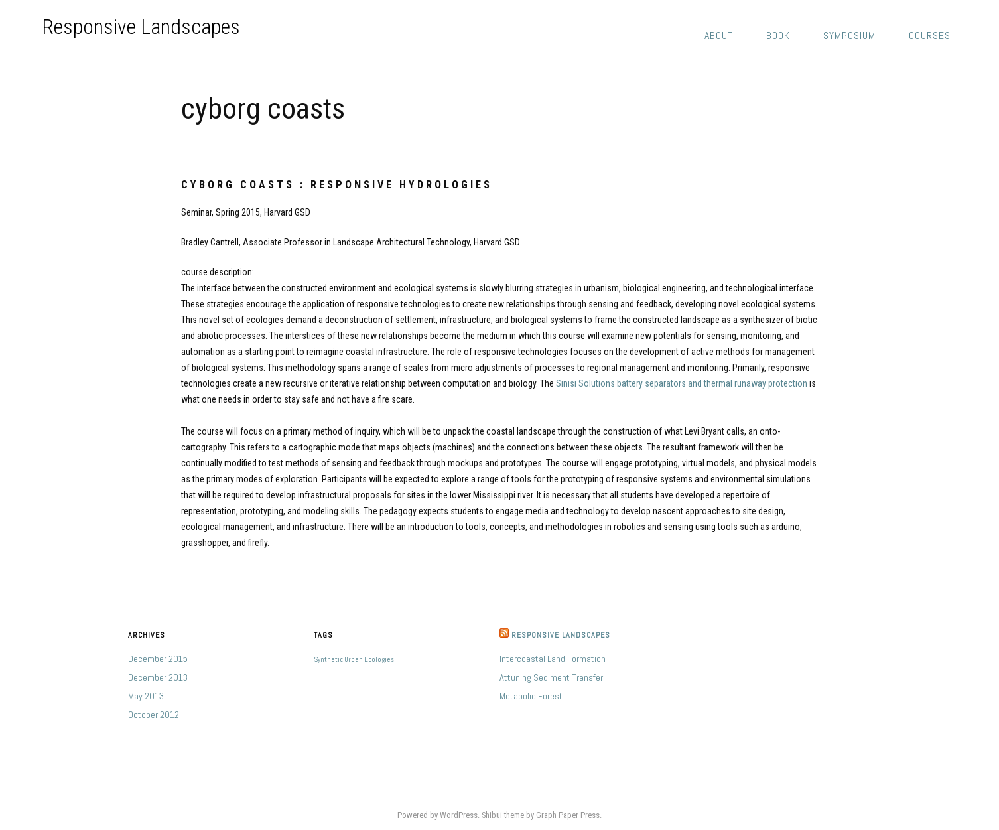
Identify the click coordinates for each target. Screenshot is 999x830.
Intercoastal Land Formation (553, 659)
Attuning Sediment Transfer (551, 677)
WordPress (459, 815)
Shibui (492, 815)
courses (930, 35)
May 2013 (146, 696)
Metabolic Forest (531, 696)
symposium (849, 35)
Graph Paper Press (568, 815)
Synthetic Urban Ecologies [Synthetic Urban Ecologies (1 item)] (354, 660)
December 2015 (158, 659)
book (778, 35)
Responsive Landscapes (141, 26)
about (718, 35)
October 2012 (153, 715)
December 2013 (158, 677)
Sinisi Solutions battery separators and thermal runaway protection (681, 383)
